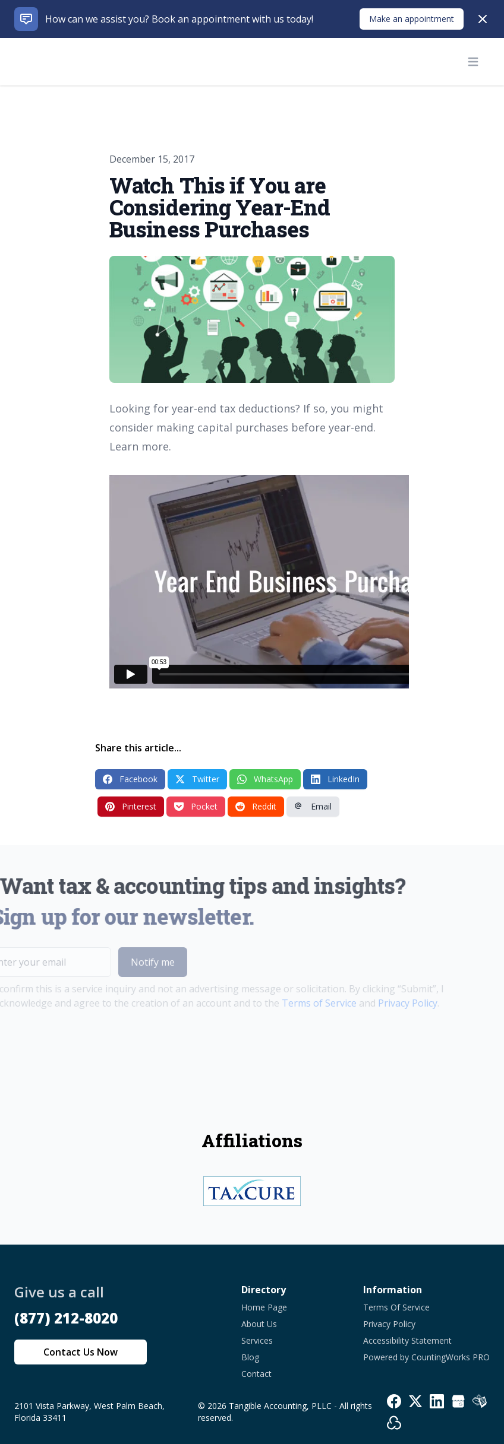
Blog (250, 1357)
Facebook (130, 779)
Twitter (197, 779)
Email (313, 806)
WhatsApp (265, 779)
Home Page (264, 1307)
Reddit (255, 806)
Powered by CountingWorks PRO (426, 1357)
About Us (259, 1323)
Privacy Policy (390, 1003)
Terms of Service (301, 1003)
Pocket (196, 806)
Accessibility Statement (407, 1340)
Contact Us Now (80, 1352)
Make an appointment (411, 18)
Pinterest (130, 806)
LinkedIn (335, 779)
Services (257, 1340)
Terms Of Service (396, 1307)
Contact (256, 1373)
